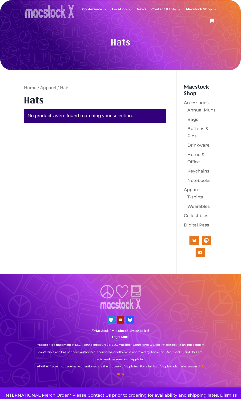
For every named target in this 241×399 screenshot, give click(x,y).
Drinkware (198, 145)
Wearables (198, 206)
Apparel (48, 87)
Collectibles (196, 215)
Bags (192, 119)
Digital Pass (196, 225)
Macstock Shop (199, 9)
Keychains (198, 171)
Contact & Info (163, 9)
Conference (92, 9)
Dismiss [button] (228, 395)
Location (119, 9)
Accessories (196, 102)
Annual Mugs (201, 110)
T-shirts (195, 197)
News (141, 9)
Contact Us (99, 395)
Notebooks (198, 180)
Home (30, 87)
